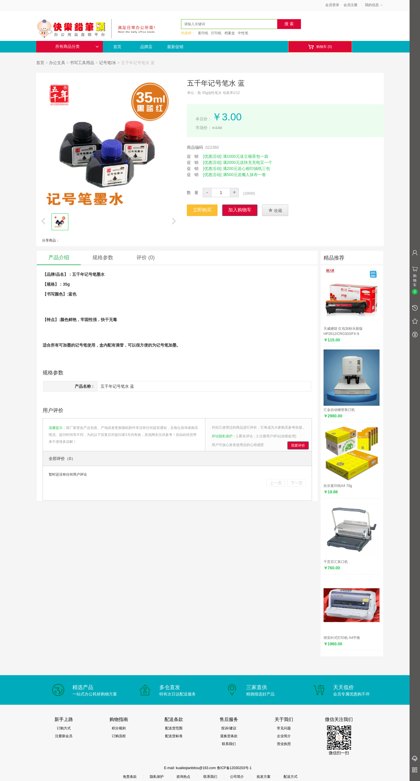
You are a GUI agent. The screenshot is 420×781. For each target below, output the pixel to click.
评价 (145, 257)
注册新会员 (63, 736)
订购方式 (64, 728)
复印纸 (203, 33)
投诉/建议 (228, 728)
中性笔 (243, 33)
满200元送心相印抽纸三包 (246, 168)
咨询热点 (183, 777)
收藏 (275, 210)
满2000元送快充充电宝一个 (247, 162)
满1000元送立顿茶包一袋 (245, 156)
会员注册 (350, 5)
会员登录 (332, 5)
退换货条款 (229, 736)
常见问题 (284, 728)
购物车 (320, 47)
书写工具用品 (82, 62)
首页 (117, 46)
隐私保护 (157, 777)
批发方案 (264, 777)
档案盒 (229, 33)
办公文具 (57, 62)
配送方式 (290, 777)
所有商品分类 (77, 46)
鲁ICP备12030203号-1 (234, 768)
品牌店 (146, 46)
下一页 (297, 483)
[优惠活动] (212, 156)
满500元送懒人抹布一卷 (244, 174)
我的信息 (374, 5)
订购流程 (119, 736)
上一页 (276, 483)
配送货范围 (173, 728)
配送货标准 (173, 736)
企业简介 (284, 736)
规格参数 (102, 257)
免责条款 (130, 777)
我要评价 (298, 445)
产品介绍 (58, 257)
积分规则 (119, 728)
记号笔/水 (107, 62)
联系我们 (229, 744)
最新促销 (175, 46)
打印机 (216, 33)
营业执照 (284, 744)
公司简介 (237, 777)
